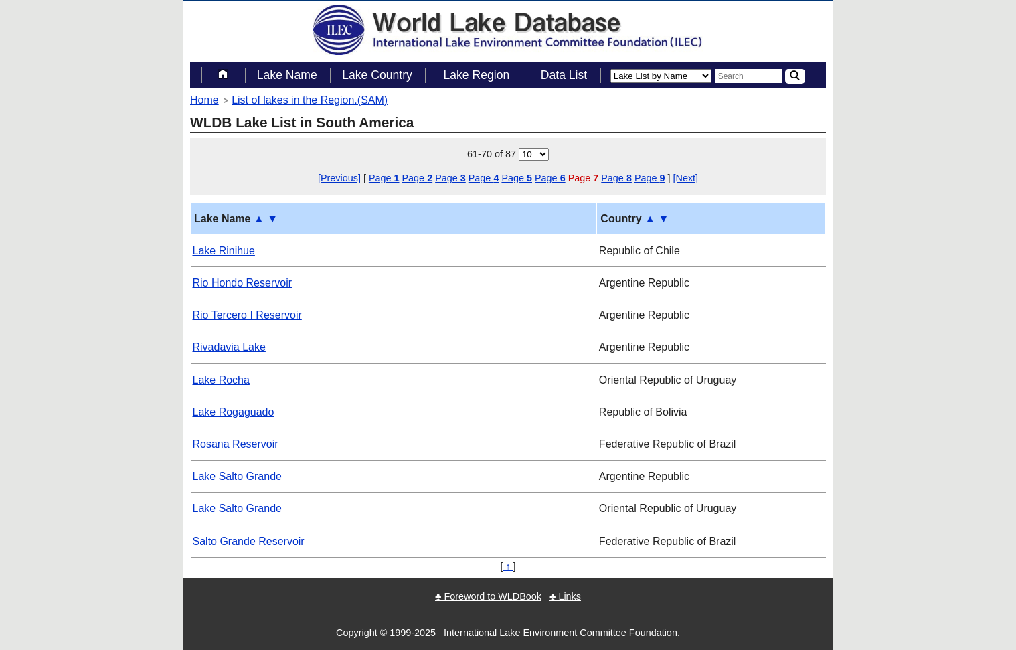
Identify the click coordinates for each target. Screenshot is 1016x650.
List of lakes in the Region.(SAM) (310, 100)
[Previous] (339, 178)
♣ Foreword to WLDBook (488, 596)
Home (204, 100)
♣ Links (565, 596)
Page (384, 178)
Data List (564, 75)
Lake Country (377, 75)
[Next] (686, 178)
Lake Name (287, 75)
